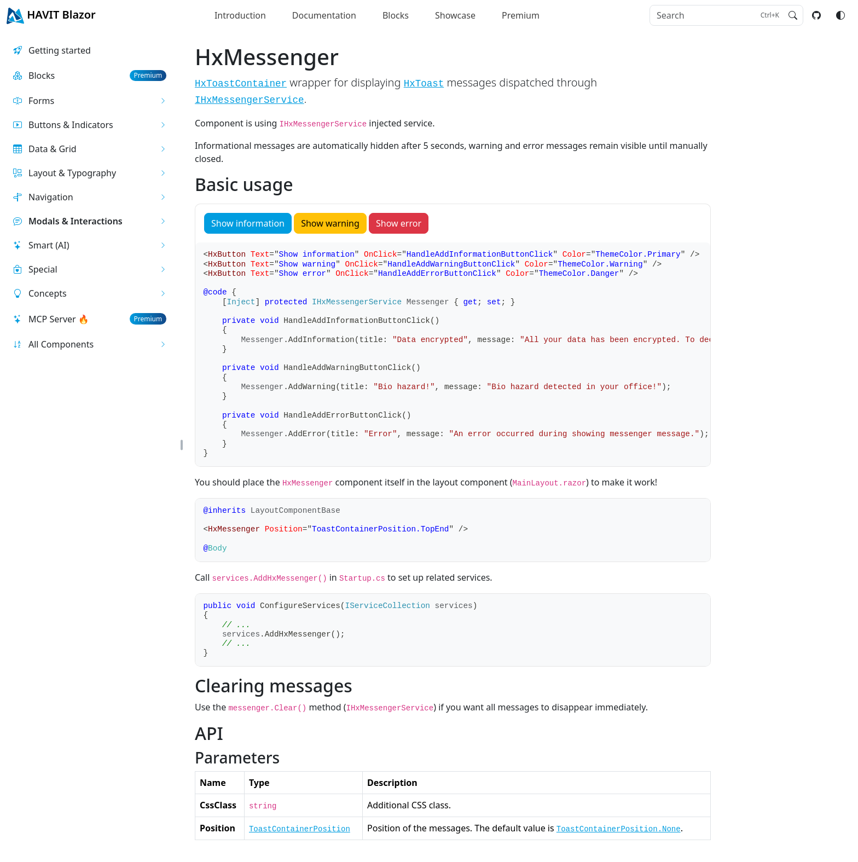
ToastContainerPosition (299, 829)
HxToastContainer (241, 83)
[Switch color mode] (840, 15)
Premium (521, 15)
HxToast (424, 83)
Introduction (240, 15)
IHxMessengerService (249, 100)
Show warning (330, 223)
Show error (398, 223)
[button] (90, 101)
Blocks (395, 15)
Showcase (455, 15)
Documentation (324, 15)
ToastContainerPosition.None (618, 829)
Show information (248, 223)
